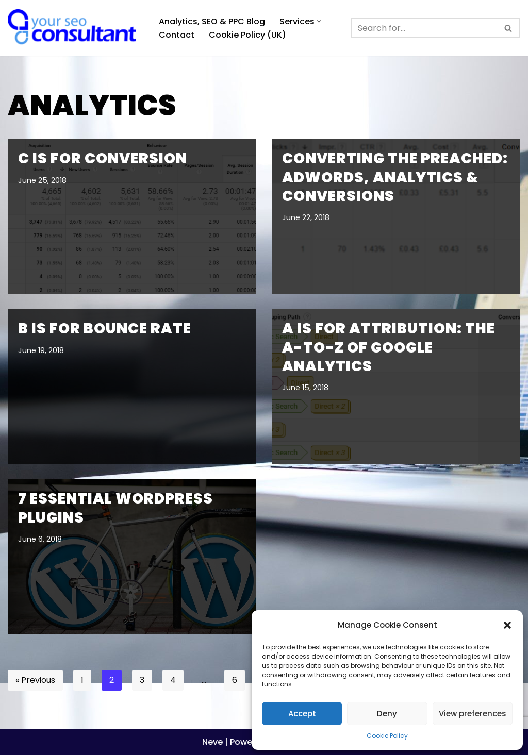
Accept (302, 713)
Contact (176, 35)
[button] (507, 625)
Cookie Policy (387, 735)
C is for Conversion (102, 158)
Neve (212, 742)
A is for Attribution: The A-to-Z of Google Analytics (388, 347)
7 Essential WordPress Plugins (115, 508)
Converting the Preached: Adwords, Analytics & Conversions (395, 177)
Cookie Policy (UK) (247, 35)
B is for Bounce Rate (104, 328)
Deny (387, 713)
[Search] (424, 28)
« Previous (35, 680)
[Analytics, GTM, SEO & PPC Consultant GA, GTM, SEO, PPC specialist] (74, 28)
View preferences (472, 713)
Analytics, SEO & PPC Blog (212, 21)
